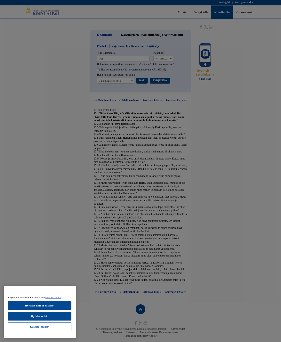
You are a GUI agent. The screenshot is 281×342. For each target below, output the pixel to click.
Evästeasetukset (39, 326)
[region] (39, 312)
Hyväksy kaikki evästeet (39, 305)
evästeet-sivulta (53, 297)
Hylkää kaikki (39, 316)
